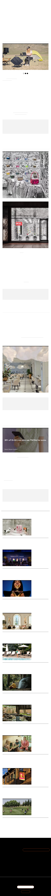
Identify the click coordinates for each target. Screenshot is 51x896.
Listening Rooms (9, 545)
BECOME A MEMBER (25, 887)
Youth (12, 794)
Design (17, 639)
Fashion (11, 608)
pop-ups (26, 281)
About (10, 843)
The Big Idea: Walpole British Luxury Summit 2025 (21, 570)
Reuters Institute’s (22, 456)
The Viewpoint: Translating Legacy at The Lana (20, 634)
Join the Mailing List (36, 850)
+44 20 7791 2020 (27, 861)
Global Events (9, 575)
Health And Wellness (10, 700)
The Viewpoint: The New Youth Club (16, 789)
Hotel (12, 731)
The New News (8, 479)
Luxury (4, 545)
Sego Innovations (11, 78)
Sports (7, 827)
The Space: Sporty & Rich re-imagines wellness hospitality (24, 664)
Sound (15, 545)
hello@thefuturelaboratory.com (27, 863)
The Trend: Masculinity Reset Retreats (17, 695)
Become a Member (10, 847)
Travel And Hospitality (10, 639)
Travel (4, 700)
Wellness (17, 669)
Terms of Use (11, 849)
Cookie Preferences (10, 853)
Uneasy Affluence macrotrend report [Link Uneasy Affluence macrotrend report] (32, 337)
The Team (11, 845)
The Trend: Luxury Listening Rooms (16, 540)
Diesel (21, 252)
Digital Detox (32, 763)
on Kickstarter (7, 80)
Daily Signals (6, 537)
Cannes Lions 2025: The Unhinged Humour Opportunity (17, 763)
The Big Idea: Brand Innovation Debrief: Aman (20, 725)
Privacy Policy (11, 851)
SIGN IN (25, 891)
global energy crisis (21, 113)
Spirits (7, 608)
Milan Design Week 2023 (20, 112)
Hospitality (17, 700)
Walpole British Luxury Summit (18, 575)
